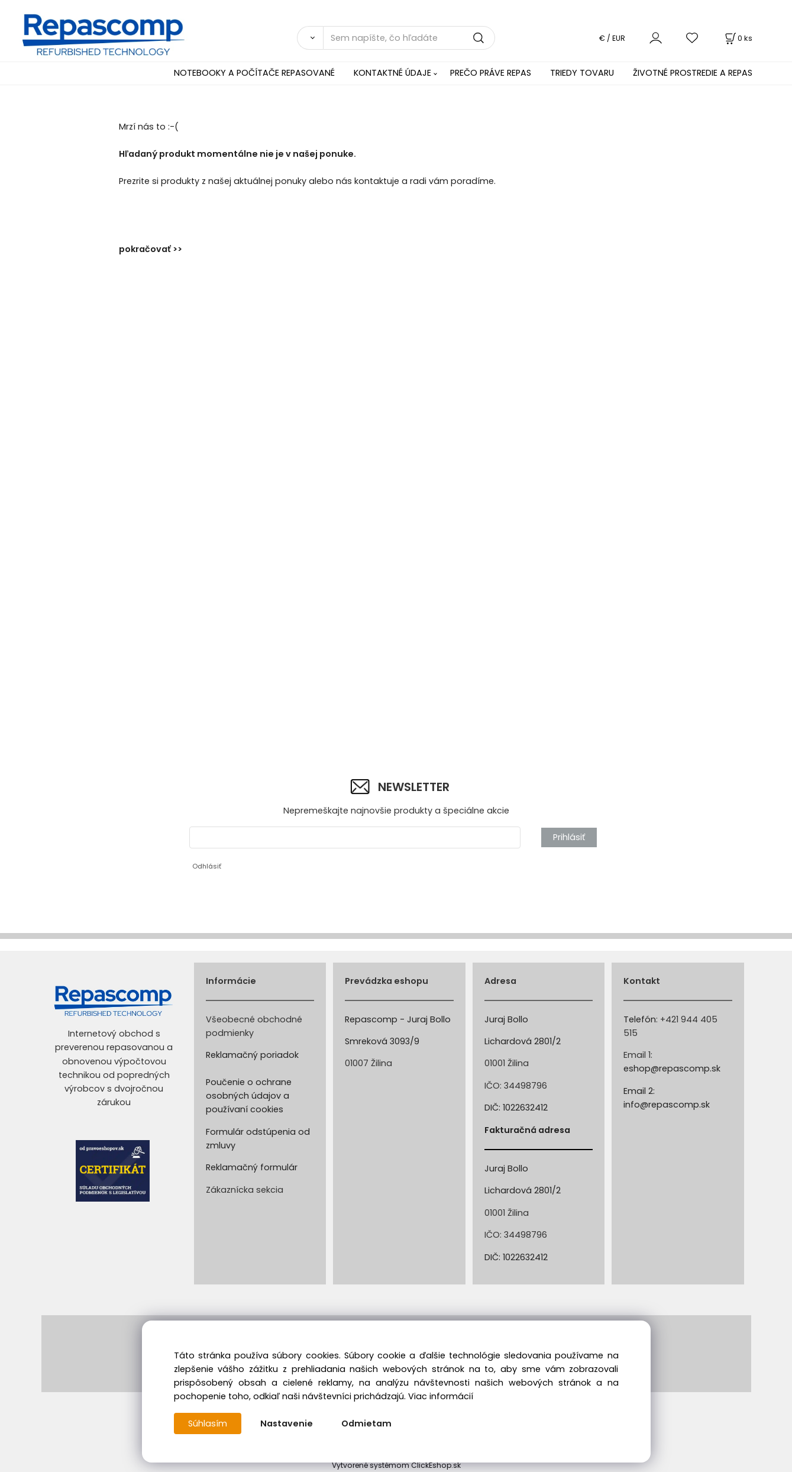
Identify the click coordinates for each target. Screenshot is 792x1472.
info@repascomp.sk (666, 1105)
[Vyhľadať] (310, 38)
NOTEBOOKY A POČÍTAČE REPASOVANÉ (254, 73)
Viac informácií (440, 1396)
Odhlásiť (206, 866)
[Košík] (737, 38)
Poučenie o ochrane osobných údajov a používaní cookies (249, 1095)
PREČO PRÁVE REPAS (490, 73)
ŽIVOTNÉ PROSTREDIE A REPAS (692, 73)
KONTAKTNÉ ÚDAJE (392, 73)
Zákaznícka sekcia (244, 1190)
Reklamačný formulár (252, 1167)
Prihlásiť (569, 837)
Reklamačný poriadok (252, 1055)
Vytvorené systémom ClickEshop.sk (396, 1465)
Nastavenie (286, 1423)
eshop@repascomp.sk (671, 1068)
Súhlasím (207, 1423)
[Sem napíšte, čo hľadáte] (408, 38)
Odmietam (366, 1423)
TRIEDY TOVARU (582, 73)
